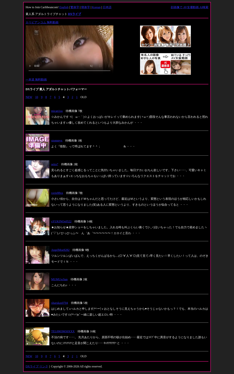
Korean (96, 7)
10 (36, 97)
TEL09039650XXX (63, 331)
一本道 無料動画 (36, 79)
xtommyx (56, 140)
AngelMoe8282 (60, 249)
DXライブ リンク (37, 366)
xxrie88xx (57, 192)
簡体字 (85, 7)
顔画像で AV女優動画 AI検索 (189, 7)
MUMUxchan (59, 279)
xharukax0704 (59, 302)
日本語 (107, 7)
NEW (29, 97)
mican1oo (57, 110)
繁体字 (74, 7)
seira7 (54, 164)
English (63, 7)
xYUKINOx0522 (61, 221)
